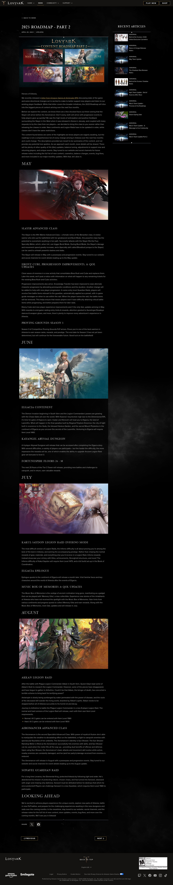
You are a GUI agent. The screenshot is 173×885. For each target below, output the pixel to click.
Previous (29, 838)
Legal (51, 874)
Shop (165, 3)
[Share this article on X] (31, 824)
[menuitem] (31, 3)
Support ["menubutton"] (67, 3)
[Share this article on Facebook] (38, 824)
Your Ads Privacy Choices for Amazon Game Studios (104, 874)
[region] (131, 87)
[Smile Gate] (27, 875)
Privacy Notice (62, 874)
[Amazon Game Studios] (11, 875)
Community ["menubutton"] (53, 3)
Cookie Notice (75, 874)
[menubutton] (86, 867)
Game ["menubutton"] (31, 3)
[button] (63, 62)
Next (100, 838)
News (40, 3)
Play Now (151, 3)
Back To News (29, 18)
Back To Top (86, 859)
